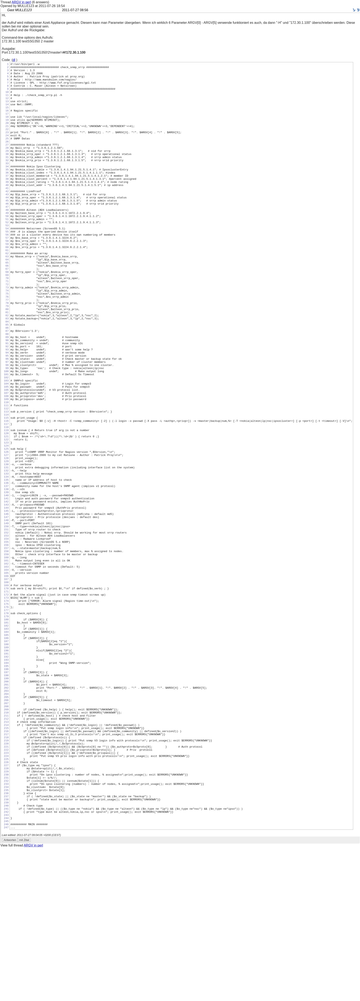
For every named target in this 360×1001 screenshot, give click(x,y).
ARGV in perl (21, 2)
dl (14, 60)
